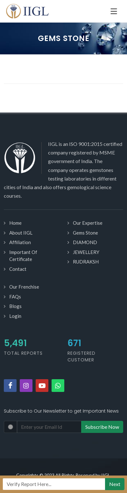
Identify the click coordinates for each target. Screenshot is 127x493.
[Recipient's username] (54, 484)
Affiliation (20, 242)
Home (15, 223)
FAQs (15, 296)
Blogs (15, 306)
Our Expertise (87, 223)
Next (114, 484)
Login (15, 316)
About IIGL (20, 233)
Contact (17, 269)
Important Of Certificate (23, 255)
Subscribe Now (102, 427)
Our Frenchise (24, 287)
